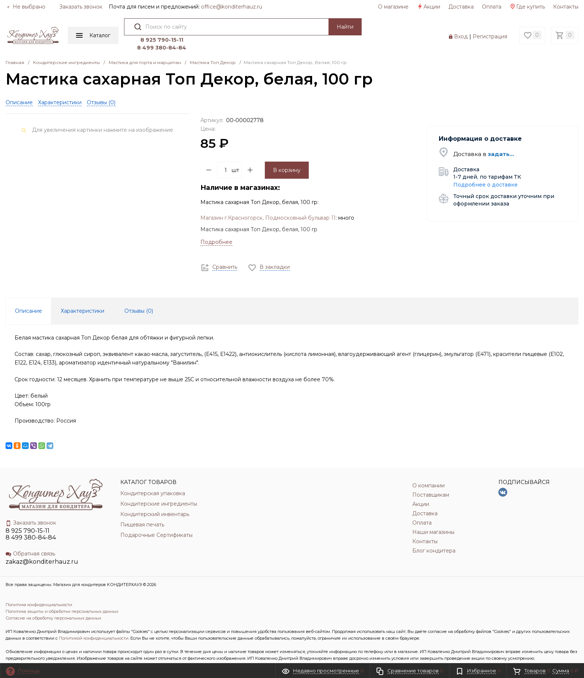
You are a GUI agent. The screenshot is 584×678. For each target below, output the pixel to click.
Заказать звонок (80, 6)
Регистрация (490, 28)
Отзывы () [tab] (138, 294)
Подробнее (216, 225)
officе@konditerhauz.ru (231, 6)
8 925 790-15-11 (398, 23)
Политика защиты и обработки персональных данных (62, 595)
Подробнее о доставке (485, 168)
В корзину (287, 153)
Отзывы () (101, 85)
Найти (342, 26)
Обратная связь (30, 537)
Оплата (491, 6)
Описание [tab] (28, 294)
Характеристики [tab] (82, 294)
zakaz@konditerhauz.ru (42, 545)
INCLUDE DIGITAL (70, 655)
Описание (19, 85)
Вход (461, 28)
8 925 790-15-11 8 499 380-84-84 (31, 518)
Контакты (565, 6)
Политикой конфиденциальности (93, 621)
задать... (501, 137)
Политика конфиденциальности (39, 588)
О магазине (393, 6)
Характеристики (60, 85)
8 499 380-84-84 (397, 31)
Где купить (527, 6)
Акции (428, 6)
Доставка (461, 6)
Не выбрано (26, 6)
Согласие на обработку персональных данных (53, 601)
